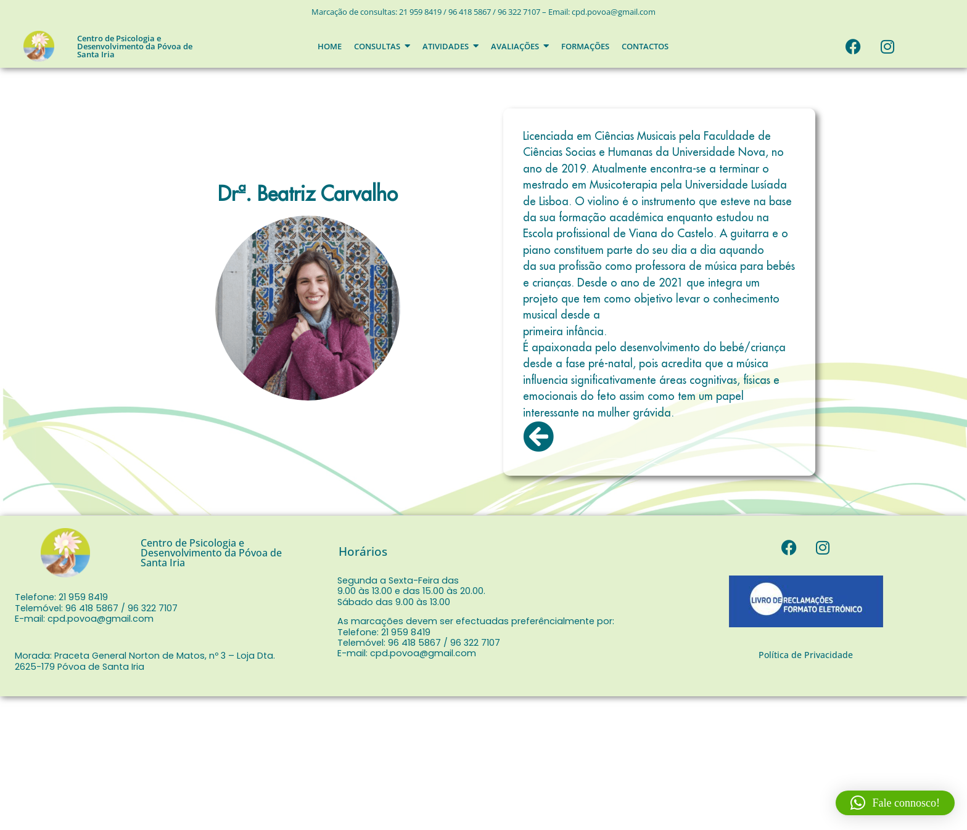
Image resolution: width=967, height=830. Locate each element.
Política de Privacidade (806, 655)
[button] (895, 803)
